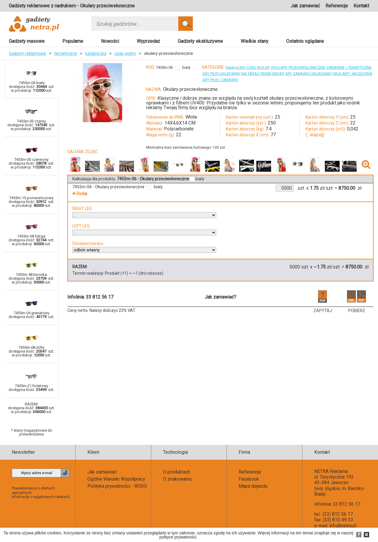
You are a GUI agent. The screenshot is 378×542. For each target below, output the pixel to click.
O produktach (176, 472)
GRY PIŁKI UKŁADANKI (221, 73)
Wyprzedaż (148, 41)
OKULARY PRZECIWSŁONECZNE (298, 67)
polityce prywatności (177, 537)
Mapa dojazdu (253, 486)
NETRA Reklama (331, 471)
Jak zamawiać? (220, 297)
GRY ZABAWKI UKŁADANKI (308, 73)
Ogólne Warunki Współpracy (116, 479)
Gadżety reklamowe (27, 53)
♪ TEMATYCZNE (359, 67)
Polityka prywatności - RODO (117, 486)
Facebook (249, 479)
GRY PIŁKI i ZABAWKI (220, 80)
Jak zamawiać (305, 6)
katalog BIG (235, 67)
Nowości (110, 41)
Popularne (72, 41)
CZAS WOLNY (258, 67)
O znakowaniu (177, 479)
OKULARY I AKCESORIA (352, 73)
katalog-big (95, 53)
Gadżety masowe (27, 41)
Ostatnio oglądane (305, 41)
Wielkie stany (254, 41)
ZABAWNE (335, 67)
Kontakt (361, 6)
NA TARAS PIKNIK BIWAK (262, 73)
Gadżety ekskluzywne (200, 41)
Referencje (336, 6)
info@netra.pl (342, 525)
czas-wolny (125, 53)
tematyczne (65, 53)
